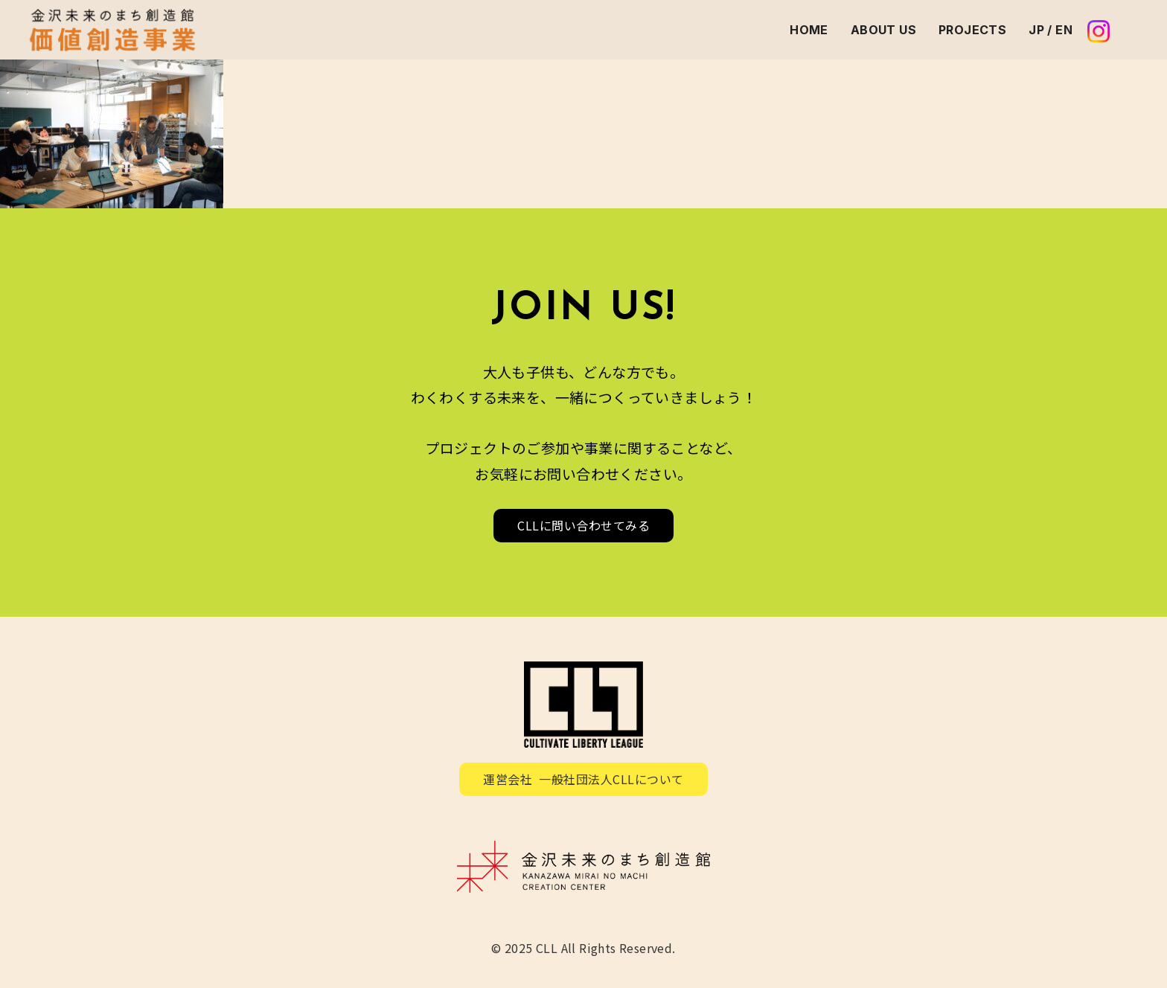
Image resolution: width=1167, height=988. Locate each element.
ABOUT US (883, 29)
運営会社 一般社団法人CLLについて (583, 779)
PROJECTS (972, 29)
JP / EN (1050, 29)
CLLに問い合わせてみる (583, 525)
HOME (809, 29)
